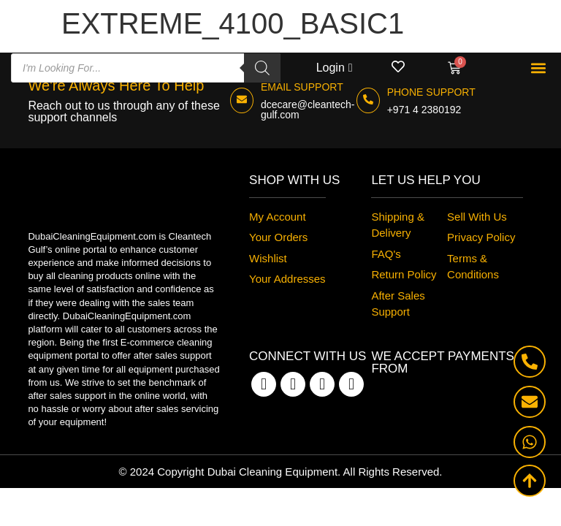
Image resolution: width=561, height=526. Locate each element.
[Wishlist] (398, 66)
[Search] (262, 68)
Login (330, 67)
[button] (538, 68)
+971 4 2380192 (424, 109)
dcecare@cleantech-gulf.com (308, 110)
